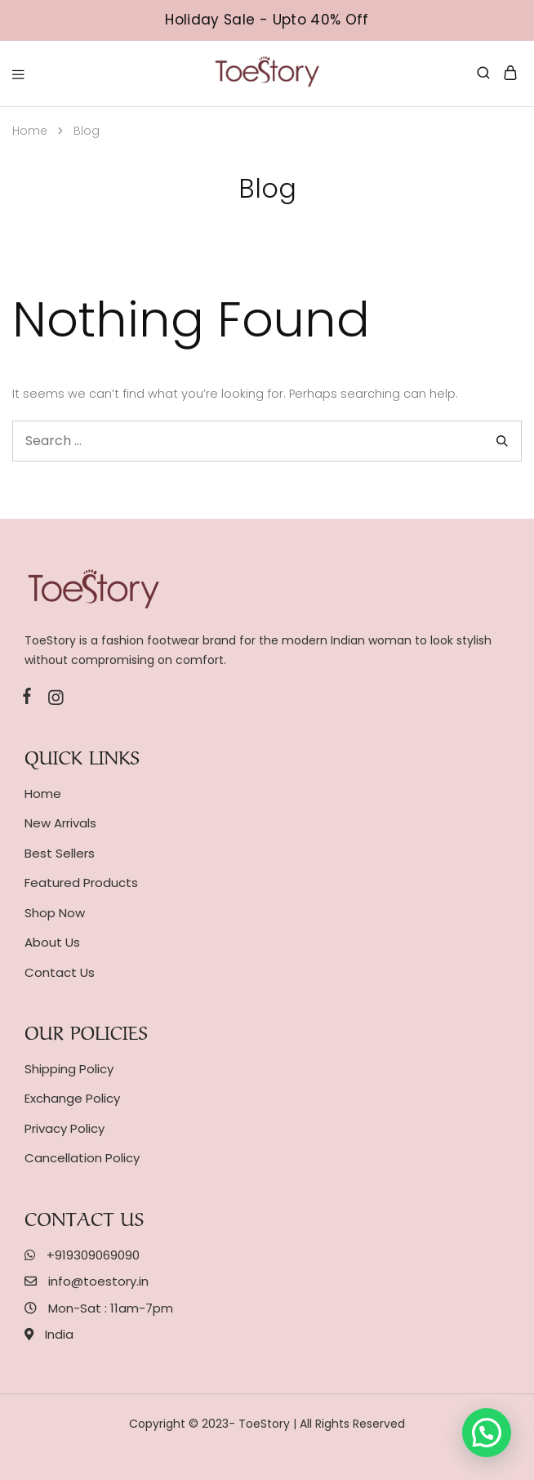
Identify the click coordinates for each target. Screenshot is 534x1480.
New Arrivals (60, 822)
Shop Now (54, 912)
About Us (52, 942)
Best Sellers (59, 853)
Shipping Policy (68, 1068)
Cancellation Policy (82, 1157)
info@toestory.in (98, 1281)
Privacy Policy (64, 1128)
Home (42, 793)
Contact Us (59, 972)
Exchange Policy (72, 1098)
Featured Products (81, 882)
